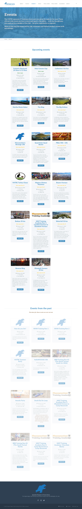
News (22, 3)
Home (5, 39)
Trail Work (54, 3)
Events (34, 3)
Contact (68, 506)
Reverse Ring (44, 117)
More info (20, 89)
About (68, 3)
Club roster (61, 506)
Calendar (62, 3)
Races (27, 3)
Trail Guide (47, 3)
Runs (40, 3)
